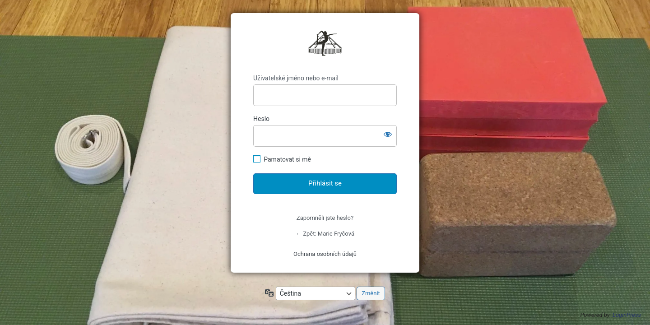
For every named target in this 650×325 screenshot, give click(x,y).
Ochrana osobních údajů (325, 254)
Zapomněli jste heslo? (325, 217)
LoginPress (627, 314)
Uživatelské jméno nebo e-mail (296, 78)
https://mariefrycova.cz (325, 44)
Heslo (261, 118)
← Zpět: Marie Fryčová (325, 233)
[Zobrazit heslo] (388, 134)
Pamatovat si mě (287, 159)
